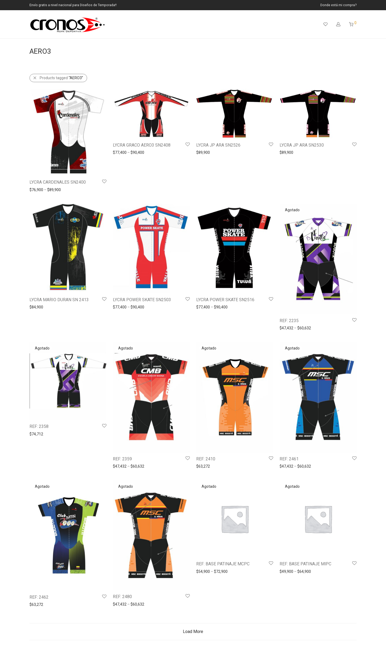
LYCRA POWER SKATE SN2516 (225, 299)
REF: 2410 (205, 458)
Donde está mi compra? (338, 5)
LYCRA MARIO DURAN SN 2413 (59, 299)
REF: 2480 (122, 596)
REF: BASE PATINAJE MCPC (223, 563)
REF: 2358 (39, 426)
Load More (193, 631)
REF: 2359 (122, 458)
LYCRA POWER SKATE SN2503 (142, 299)
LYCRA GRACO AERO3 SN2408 (141, 145)
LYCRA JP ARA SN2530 (302, 145)
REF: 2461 (289, 458)
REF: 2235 (289, 320)
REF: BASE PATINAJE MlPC (305, 563)
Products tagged (61, 78)
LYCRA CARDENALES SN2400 (57, 182)
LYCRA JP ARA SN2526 (218, 145)
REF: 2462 (39, 597)
